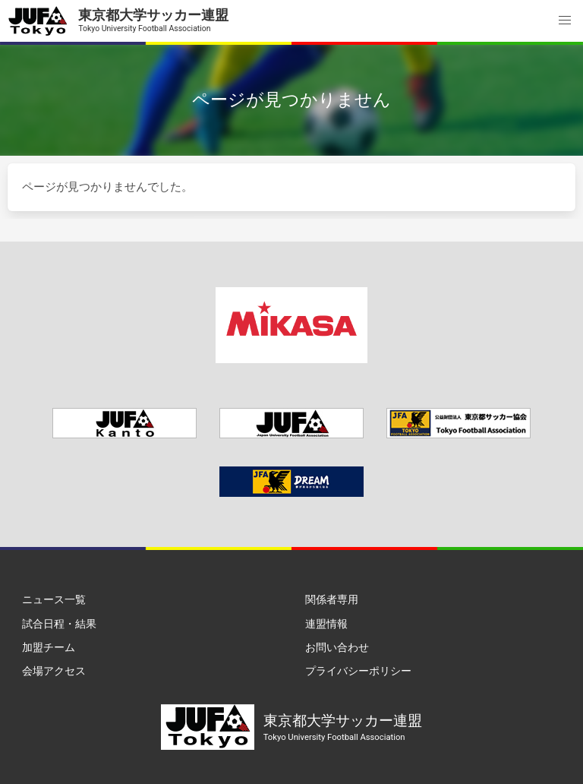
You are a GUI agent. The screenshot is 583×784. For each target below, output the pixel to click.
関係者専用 (331, 599)
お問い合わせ (337, 647)
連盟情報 (326, 624)
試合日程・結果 (59, 624)
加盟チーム (48, 647)
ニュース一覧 (54, 599)
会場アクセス (54, 671)
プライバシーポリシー (358, 671)
